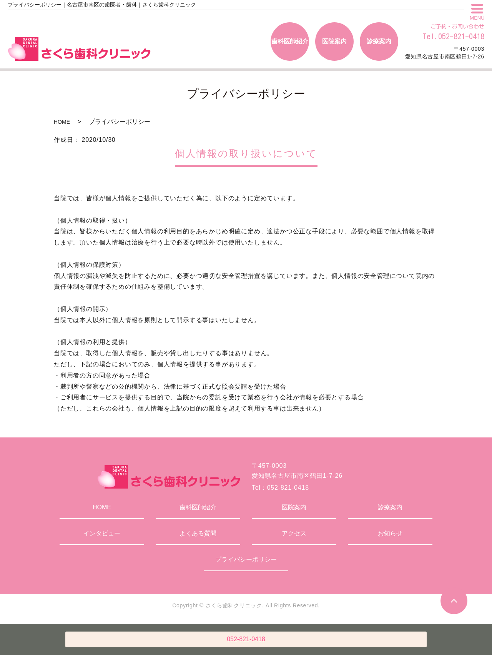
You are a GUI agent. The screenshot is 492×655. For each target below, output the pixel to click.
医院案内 (294, 507)
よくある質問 (198, 533)
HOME (62, 122)
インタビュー (101, 533)
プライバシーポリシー (246, 559)
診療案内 (390, 507)
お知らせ (390, 533)
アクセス (294, 533)
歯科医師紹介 (198, 507)
